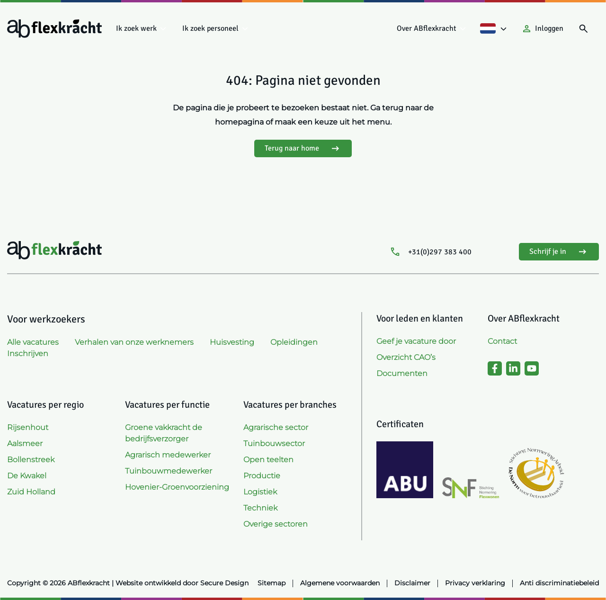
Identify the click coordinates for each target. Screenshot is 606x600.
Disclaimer (412, 583)
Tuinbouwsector (274, 443)
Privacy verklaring (475, 583)
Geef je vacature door (416, 341)
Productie (261, 475)
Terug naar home (303, 148)
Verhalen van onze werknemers (134, 342)
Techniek (260, 507)
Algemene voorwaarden (340, 583)
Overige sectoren (275, 523)
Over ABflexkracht (426, 28)
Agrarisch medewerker (168, 454)
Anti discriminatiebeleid (559, 583)
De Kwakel (26, 475)
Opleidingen (294, 342)
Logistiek (260, 491)
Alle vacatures (33, 342)
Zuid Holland (31, 491)
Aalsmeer (25, 443)
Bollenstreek (30, 459)
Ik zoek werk (136, 28)
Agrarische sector (275, 427)
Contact (502, 341)
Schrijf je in (558, 252)
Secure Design (224, 583)
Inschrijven (27, 353)
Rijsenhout (27, 427)
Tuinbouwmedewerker (168, 470)
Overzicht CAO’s (406, 357)
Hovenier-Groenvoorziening (177, 487)
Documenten (402, 373)
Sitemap (271, 583)
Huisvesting (232, 342)
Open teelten (268, 459)
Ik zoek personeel (210, 28)
